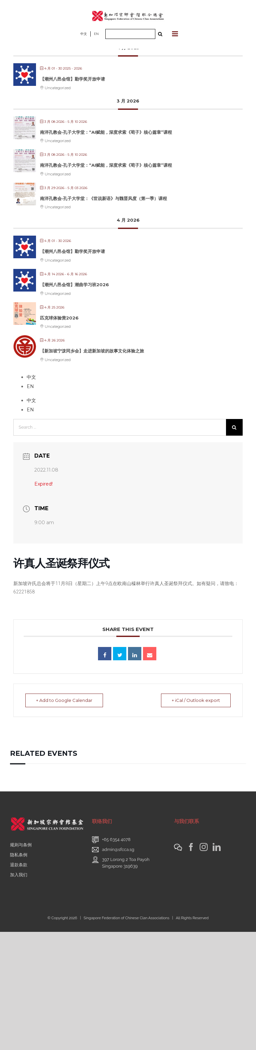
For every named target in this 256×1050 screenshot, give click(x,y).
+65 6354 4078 (116, 839)
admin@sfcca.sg (118, 849)
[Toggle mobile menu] (175, 33)
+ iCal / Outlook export (195, 700)
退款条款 (18, 864)
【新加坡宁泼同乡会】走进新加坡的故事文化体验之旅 (92, 350)
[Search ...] (130, 34)
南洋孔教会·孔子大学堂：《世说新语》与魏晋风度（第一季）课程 (103, 198)
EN (96, 34)
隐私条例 (18, 854)
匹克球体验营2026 (59, 317)
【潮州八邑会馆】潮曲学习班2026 (74, 284)
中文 (83, 34)
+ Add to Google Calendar (65, 700)
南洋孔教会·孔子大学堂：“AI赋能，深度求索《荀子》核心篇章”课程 (106, 132)
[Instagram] (204, 847)
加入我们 (18, 874)
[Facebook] (191, 847)
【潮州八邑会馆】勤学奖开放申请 (72, 79)
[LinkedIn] (217, 847)
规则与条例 (21, 844)
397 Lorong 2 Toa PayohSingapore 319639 (125, 863)
